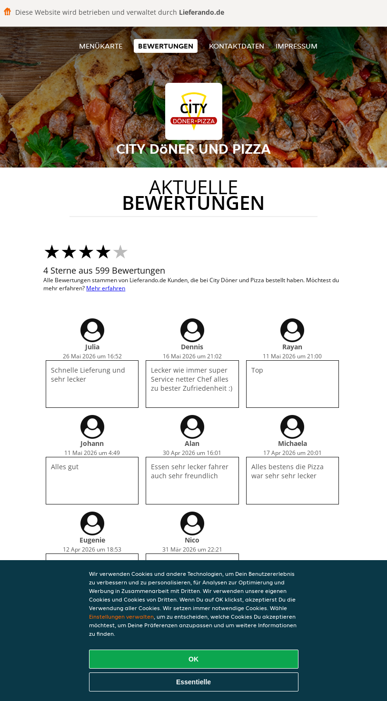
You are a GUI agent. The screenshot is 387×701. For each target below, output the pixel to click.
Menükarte (100, 46)
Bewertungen (165, 46)
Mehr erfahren (105, 288)
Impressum (297, 46)
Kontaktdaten (236, 46)
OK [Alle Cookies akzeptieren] (193, 659)
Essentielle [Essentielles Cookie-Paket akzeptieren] (193, 682)
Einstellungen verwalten (121, 616)
